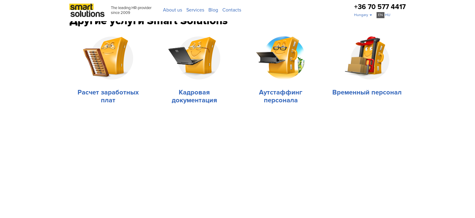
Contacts (231, 10)
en (380, 15)
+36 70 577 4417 (380, 7)
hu (387, 15)
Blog (213, 10)
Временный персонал (367, 92)
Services (195, 10)
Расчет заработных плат (108, 96)
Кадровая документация (194, 96)
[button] (363, 15)
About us (172, 10)
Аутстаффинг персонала (280, 96)
